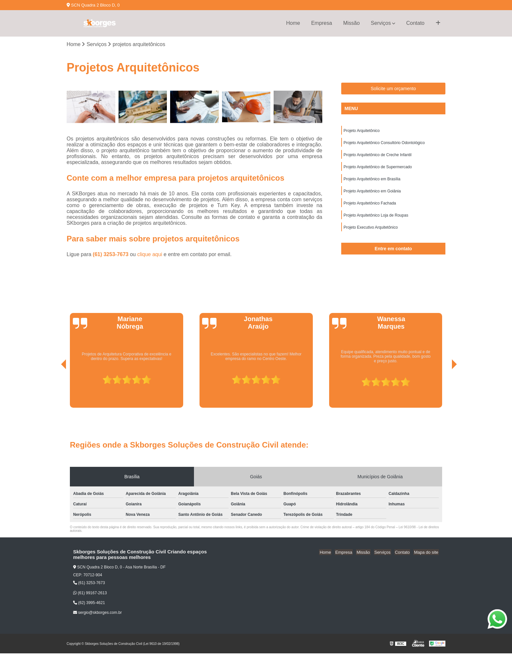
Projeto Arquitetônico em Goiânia (372, 193)
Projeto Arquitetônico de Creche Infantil (377, 156)
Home (293, 23)
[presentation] (54, 391)
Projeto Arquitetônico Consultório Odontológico (384, 143)
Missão (351, 23)
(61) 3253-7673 (111, 254)
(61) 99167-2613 (90, 594)
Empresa (321, 23)
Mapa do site (426, 553)
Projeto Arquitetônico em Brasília (372, 180)
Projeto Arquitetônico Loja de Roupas (376, 218)
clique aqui (149, 254)
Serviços (381, 23)
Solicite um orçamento (393, 88)
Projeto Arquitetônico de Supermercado (378, 168)
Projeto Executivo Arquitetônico (371, 230)
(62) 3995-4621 (89, 604)
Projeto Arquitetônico (362, 131)
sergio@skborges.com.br (97, 614)
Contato (415, 23)
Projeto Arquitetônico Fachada (370, 205)
